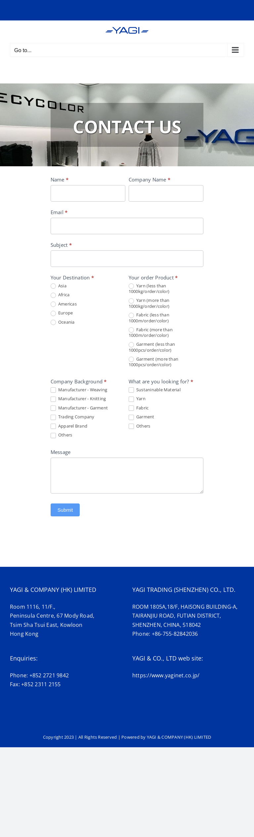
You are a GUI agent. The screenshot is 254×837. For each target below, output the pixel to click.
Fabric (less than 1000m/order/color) (149, 317)
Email (59, 212)
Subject (61, 244)
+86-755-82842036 (175, 633)
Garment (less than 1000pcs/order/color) (152, 347)
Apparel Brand (69, 426)
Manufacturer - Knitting (78, 399)
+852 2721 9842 (49, 675)
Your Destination (72, 277)
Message (61, 452)
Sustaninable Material (155, 390)
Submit (65, 510)
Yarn (137, 399)
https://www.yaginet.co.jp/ (165, 675)
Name (59, 179)
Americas (64, 304)
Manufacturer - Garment (79, 408)
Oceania (63, 322)
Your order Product (153, 277)
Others (61, 435)
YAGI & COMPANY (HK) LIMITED (179, 737)
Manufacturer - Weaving (79, 390)
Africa (60, 295)
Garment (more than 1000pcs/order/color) (154, 362)
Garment (141, 417)
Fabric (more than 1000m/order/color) (151, 332)
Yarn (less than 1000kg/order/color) (149, 288)
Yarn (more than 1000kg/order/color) (149, 303)
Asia (58, 286)
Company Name (149, 179)
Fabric (139, 408)
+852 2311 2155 (41, 684)
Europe (62, 313)
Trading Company (73, 417)
